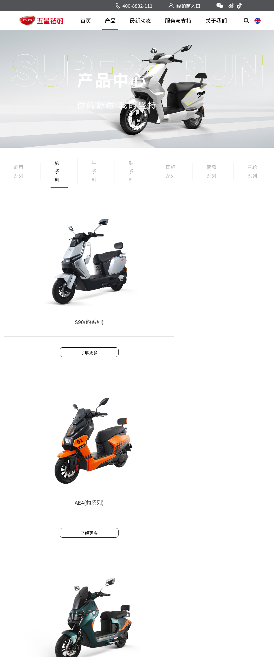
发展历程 (180, 548)
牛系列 (95, 175)
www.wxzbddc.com (226, 551)
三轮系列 (251, 175)
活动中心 (81, 548)
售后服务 (128, 539)
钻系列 (132, 175)
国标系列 (170, 175)
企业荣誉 (180, 564)
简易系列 (211, 175)
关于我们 (216, 20)
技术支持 (128, 548)
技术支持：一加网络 (193, 643)
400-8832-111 (138, 5)
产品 (110, 20)
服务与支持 (178, 20)
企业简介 (180, 539)
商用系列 (17, 175)
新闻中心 (81, 539)
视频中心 (81, 556)
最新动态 (140, 20)
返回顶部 (234, 593)
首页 (85, 20)
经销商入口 (188, 5)
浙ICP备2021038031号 (150, 643)
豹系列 (58, 175)
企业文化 (180, 556)
